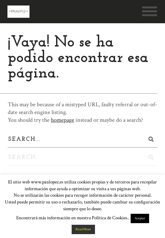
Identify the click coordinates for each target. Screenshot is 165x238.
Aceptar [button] (140, 218)
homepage (62, 120)
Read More (83, 229)
